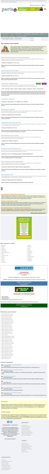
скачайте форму (26, 416)
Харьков (29, 253)
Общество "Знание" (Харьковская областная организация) (15, 57)
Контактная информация (7, 468)
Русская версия (14, 424)
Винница (3, 245)
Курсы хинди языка (6, 358)
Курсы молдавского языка (7, 354)
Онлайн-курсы (27, 34)
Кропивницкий (5, 255)
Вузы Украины (5, 34)
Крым (3, 256)
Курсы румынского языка (7, 355)
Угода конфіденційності (13, 427)
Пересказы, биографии (26, 430)
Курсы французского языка (7, 322)
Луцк (3, 259)
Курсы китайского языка (7, 327)
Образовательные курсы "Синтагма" (10, 135)
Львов (3, 260)
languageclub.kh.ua (24, 284)
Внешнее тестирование (26, 426)
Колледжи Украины (26, 428)
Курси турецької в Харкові (10, 438)
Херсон (29, 255)
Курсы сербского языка (7, 348)
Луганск (3, 257)
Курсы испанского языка (7, 319)
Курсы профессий (25, 444)
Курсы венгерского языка (7, 351)
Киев (3, 253)
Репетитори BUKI (5, 462)
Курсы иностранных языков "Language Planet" (12, 161)
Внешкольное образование (27, 432)
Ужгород (30, 252)
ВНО (42, 34)
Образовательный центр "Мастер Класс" (11, 122)
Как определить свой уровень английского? (13, 194)
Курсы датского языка (6, 357)
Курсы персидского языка (7, 333)
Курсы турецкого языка (7, 318)
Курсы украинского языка (7, 315)
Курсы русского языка (6, 325)
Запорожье (4, 251)
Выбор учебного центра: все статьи (38, 213)
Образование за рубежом (27, 446)
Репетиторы (5, 36)
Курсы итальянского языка (7, 320)
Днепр (3, 246)
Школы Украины (25, 451)
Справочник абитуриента (27, 433)
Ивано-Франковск (5, 252)
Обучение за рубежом (21, 36)
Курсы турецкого (18, 38)
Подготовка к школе (6, 466)
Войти (44, 5)
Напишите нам (14, 416)
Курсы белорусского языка (7, 350)
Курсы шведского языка (7, 340)
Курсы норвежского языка (7, 341)
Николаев (4, 262)
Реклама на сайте (5, 469)
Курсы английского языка (7, 313)
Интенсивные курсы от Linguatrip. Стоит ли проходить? (16, 207)
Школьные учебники (26, 447)
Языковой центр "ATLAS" (7, 174)
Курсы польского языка (7, 345)
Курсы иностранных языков (7, 38)
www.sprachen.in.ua (24, 306)
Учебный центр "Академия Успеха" (9, 83)
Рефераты (24, 450)
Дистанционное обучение (27, 448)
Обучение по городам (6, 465)
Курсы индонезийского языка (8, 337)
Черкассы (30, 257)
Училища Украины (25, 429)
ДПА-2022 (4, 459)
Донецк (3, 248)
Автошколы (12, 36)
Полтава (29, 246)
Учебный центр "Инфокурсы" (8, 99)
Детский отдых (18, 34)
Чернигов (30, 259)
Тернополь (30, 251)
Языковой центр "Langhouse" (8, 109)
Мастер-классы (35, 34)
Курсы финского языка (6, 352)
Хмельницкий (31, 256)
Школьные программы (26, 435)
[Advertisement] (24, 22)
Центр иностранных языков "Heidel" (9, 70)
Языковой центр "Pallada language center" (11, 148)
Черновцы (30, 260)
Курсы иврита (5, 334)
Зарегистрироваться (35, 5)
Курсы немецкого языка (7, 323)
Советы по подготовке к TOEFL (9, 201)
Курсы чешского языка (6, 344)
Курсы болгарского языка (7, 347)
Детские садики (5, 464)
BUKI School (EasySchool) (7, 461)
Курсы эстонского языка (7, 339)
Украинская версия (7, 424)
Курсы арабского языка (7, 332)
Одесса (29, 245)
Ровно (29, 248)
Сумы (29, 249)
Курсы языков (24, 443)
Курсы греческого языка (7, 326)
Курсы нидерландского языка (8, 336)
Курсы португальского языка (8, 343)
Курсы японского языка (7, 316)
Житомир (4, 249)
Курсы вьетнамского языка (7, 330)
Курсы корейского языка (7, 329)
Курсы (12, 34)
